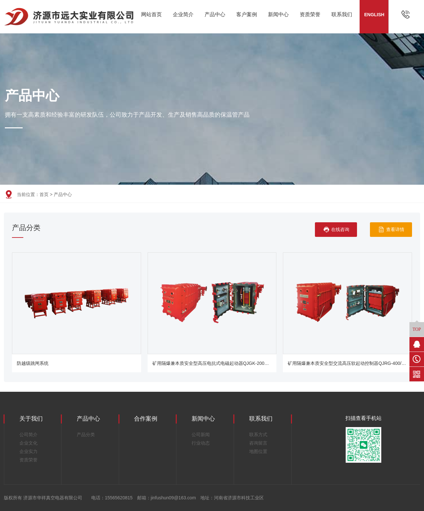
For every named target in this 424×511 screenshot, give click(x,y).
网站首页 (151, 14)
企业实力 (28, 451)
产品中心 (215, 14)
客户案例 (246, 14)
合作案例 (145, 418)
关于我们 (31, 418)
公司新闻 (201, 434)
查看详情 (391, 229)
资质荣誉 (310, 14)
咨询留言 (258, 443)
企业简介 (183, 14)
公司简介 (28, 434)
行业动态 (201, 443)
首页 (44, 194)
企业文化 (28, 443)
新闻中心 (278, 14)
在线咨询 (336, 229)
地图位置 (258, 451)
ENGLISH (374, 14)
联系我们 (341, 14)
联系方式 (258, 434)
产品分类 (86, 434)
